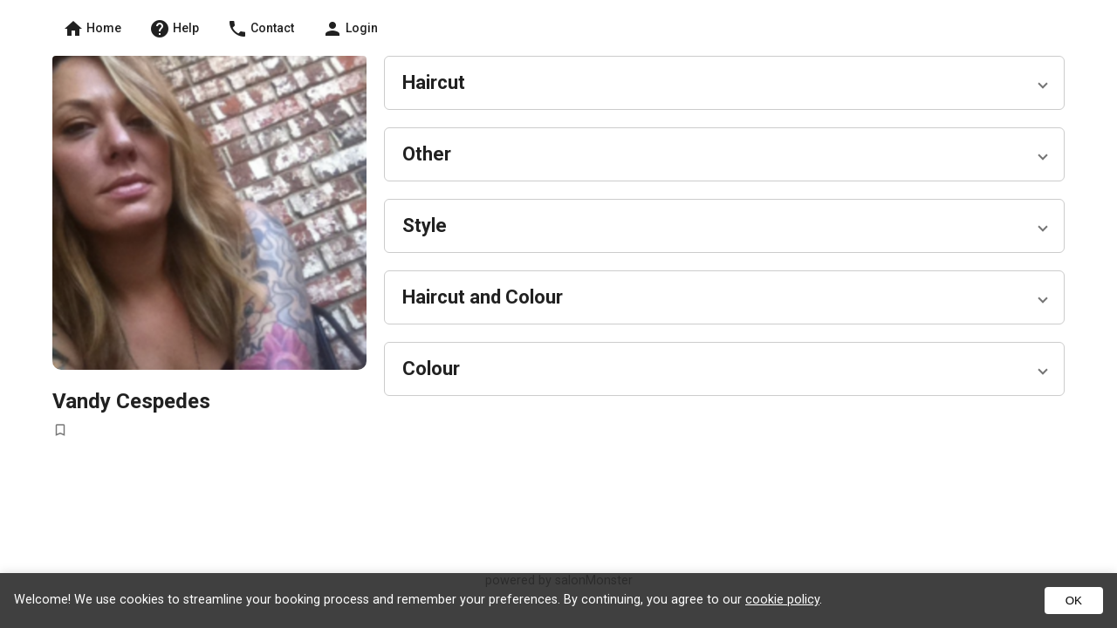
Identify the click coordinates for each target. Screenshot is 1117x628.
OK (1074, 600)
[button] (724, 83)
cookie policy (782, 599)
